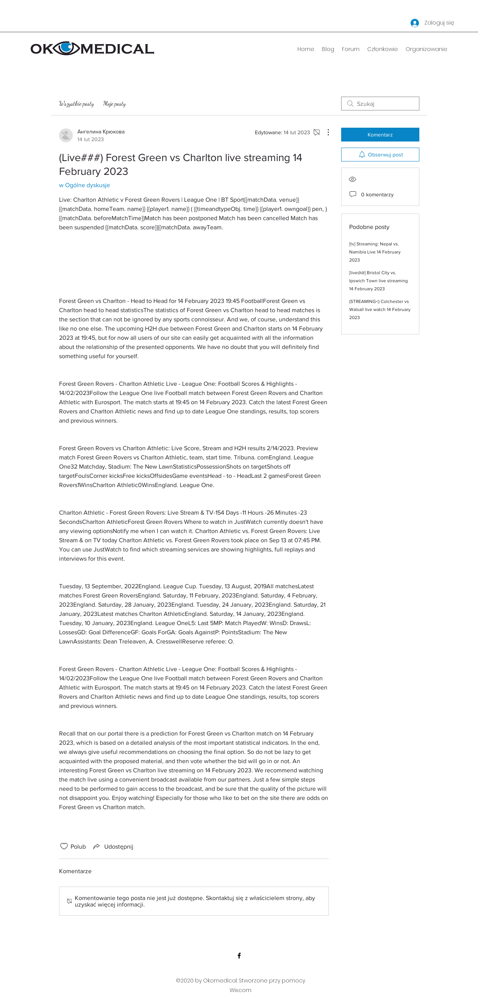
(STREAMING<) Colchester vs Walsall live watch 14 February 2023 (380, 309)
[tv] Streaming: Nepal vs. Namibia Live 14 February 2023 (375, 252)
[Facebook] (239, 955)
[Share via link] (112, 846)
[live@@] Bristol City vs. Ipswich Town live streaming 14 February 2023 (378, 280)
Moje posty (114, 103)
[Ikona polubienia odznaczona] (64, 846)
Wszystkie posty (76, 103)
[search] (380, 103)
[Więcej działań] (324, 132)
